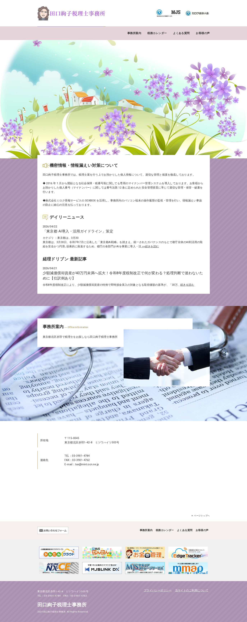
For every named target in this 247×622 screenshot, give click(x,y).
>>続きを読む (150, 246)
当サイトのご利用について (191, 590)
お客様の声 (203, 33)
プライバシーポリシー (158, 590)
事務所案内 (134, 33)
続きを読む (187, 284)
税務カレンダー (157, 33)
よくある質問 (181, 33)
